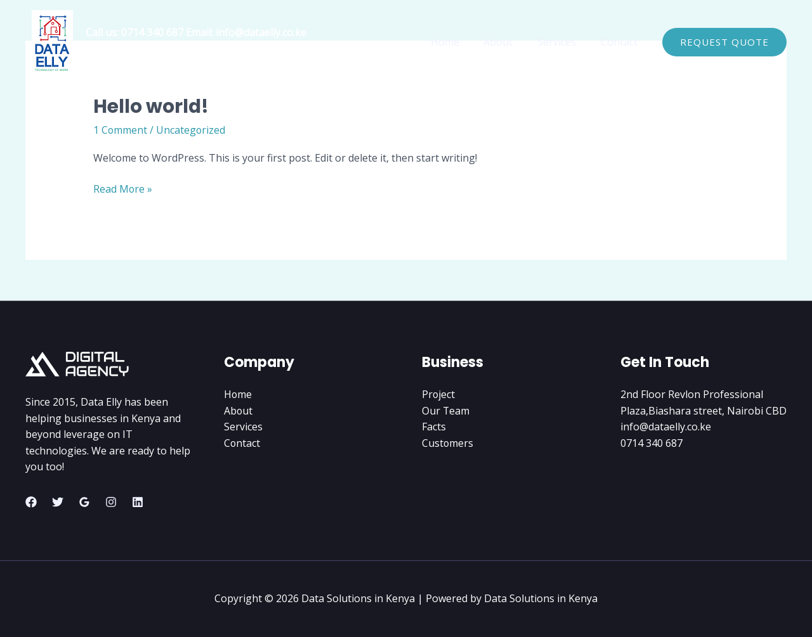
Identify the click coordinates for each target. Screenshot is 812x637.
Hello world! (151, 106)
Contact (621, 42)
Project (438, 394)
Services (563, 42)
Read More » (123, 189)
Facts (434, 427)
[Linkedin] (137, 502)
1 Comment (120, 130)
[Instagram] (111, 502)
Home (459, 42)
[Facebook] (31, 502)
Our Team (446, 411)
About (508, 42)
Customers (448, 443)
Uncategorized (191, 130)
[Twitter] (57, 502)
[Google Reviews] (84, 502)
